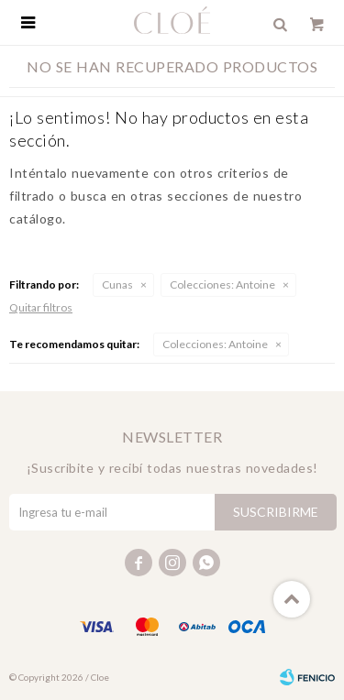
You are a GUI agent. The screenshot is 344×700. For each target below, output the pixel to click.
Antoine (222, 284)
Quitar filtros (40, 307)
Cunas (117, 284)
